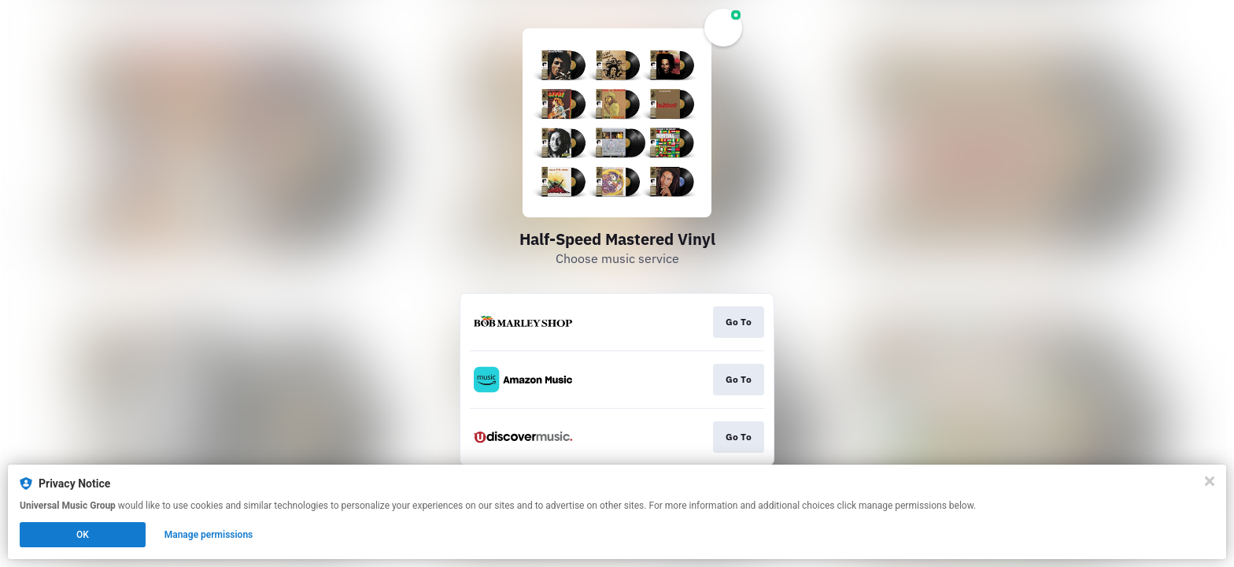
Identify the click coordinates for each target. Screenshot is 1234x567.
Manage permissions (208, 534)
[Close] (1209, 481)
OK (82, 534)
